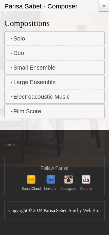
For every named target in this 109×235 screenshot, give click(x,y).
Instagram (68, 189)
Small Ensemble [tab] (32, 67)
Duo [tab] (16, 53)
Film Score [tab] (25, 111)
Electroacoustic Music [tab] (39, 96)
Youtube (86, 189)
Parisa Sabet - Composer (40, 6)
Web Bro (91, 210)
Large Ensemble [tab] (32, 82)
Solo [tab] (17, 38)
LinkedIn (50, 189)
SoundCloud (31, 189)
